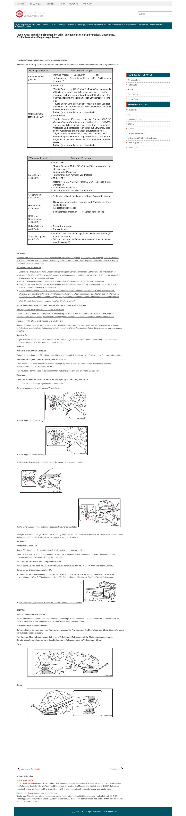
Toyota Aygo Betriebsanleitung (37, 25)
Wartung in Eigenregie (76, 25)
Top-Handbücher (135, 119)
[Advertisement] (70, 48)
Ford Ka (62, 4)
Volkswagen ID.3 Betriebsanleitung (142, 138)
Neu (129, 114)
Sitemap (131, 124)
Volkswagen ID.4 (135, 143)
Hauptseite (21, 4)
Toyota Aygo (87, 4)
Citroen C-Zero (36, 4)
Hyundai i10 (73, 4)
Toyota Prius (133, 147)
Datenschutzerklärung (137, 133)
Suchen (131, 129)
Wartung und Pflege (58, 25)
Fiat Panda (50, 4)
